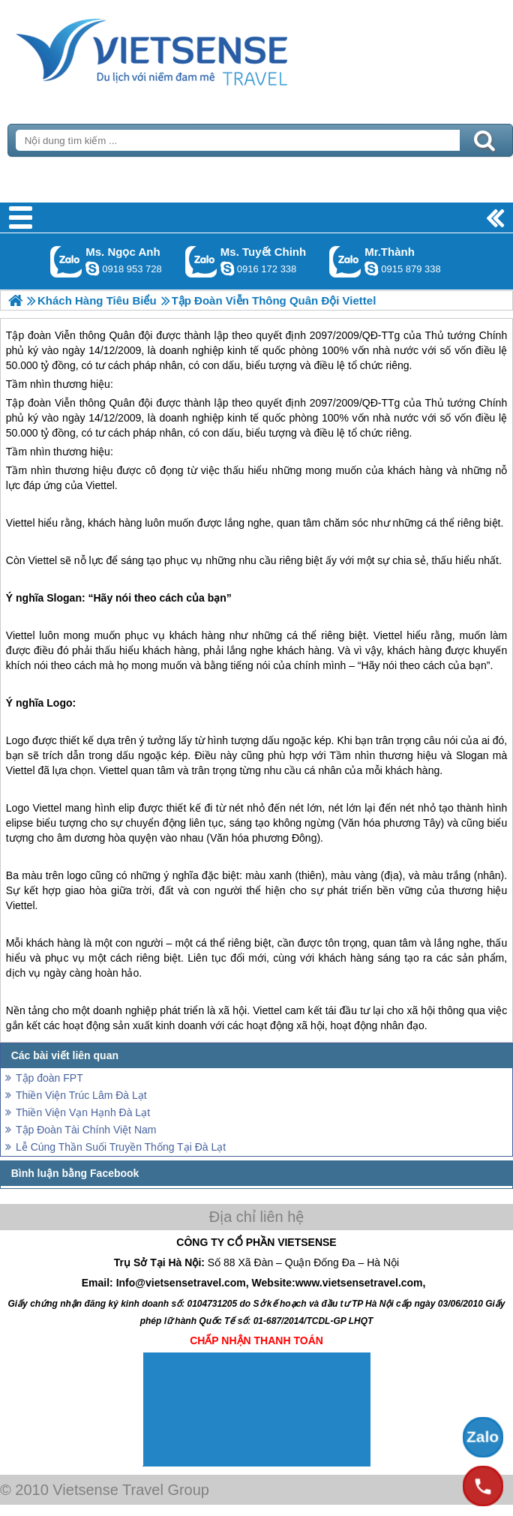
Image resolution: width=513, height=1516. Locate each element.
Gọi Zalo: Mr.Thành (345, 261)
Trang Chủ (189, 49)
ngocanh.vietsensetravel (92, 268)
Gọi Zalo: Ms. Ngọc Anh (66, 261)
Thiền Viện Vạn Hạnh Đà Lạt (83, 1112)
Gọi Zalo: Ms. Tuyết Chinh (201, 261)
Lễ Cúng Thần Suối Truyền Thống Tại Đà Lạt (121, 1147)
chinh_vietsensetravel (227, 268)
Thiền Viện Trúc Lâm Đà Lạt (81, 1095)
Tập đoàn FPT (49, 1078)
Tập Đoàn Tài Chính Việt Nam (86, 1130)
